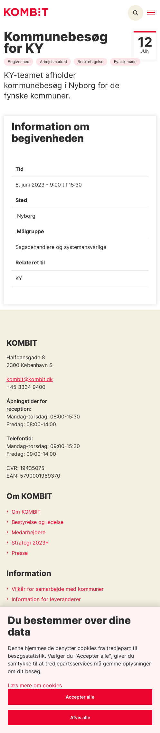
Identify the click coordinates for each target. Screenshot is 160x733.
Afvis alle (80, 717)
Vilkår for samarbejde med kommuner (58, 589)
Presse (20, 553)
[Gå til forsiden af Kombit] (24, 13)
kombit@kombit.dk (29, 379)
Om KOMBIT (26, 512)
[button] (153, 13)
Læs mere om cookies (35, 685)
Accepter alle (80, 697)
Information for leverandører (46, 599)
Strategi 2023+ (30, 542)
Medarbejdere (28, 532)
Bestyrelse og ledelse (37, 522)
